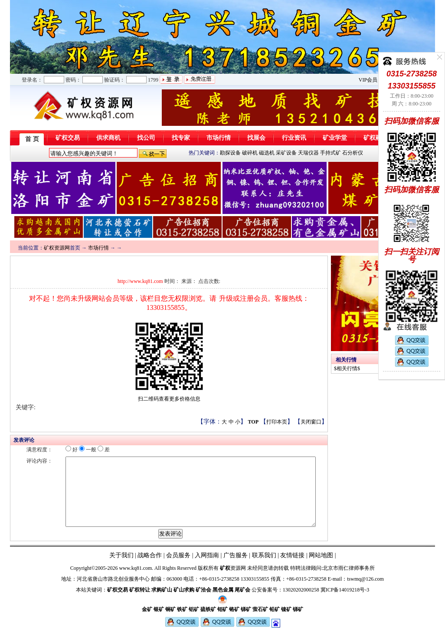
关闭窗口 (311, 422)
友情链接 (292, 555)
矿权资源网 (57, 248)
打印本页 (276, 422)
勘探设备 (230, 153)
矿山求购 (183, 590)
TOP (253, 422)
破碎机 (250, 153)
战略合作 (149, 555)
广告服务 (235, 555)
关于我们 (121, 555)
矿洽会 (203, 590)
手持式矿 (330, 153)
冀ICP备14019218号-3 (345, 590)
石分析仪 (352, 153)
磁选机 (267, 153)
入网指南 (207, 555)
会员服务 (178, 555)
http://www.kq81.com (140, 281)
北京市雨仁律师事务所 (349, 568)
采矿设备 (286, 153)
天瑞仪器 (308, 153)
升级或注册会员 (243, 298)
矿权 (225, 568)
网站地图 (321, 555)
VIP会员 (368, 80)
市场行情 (98, 248)
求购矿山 (161, 590)
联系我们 (263, 555)
